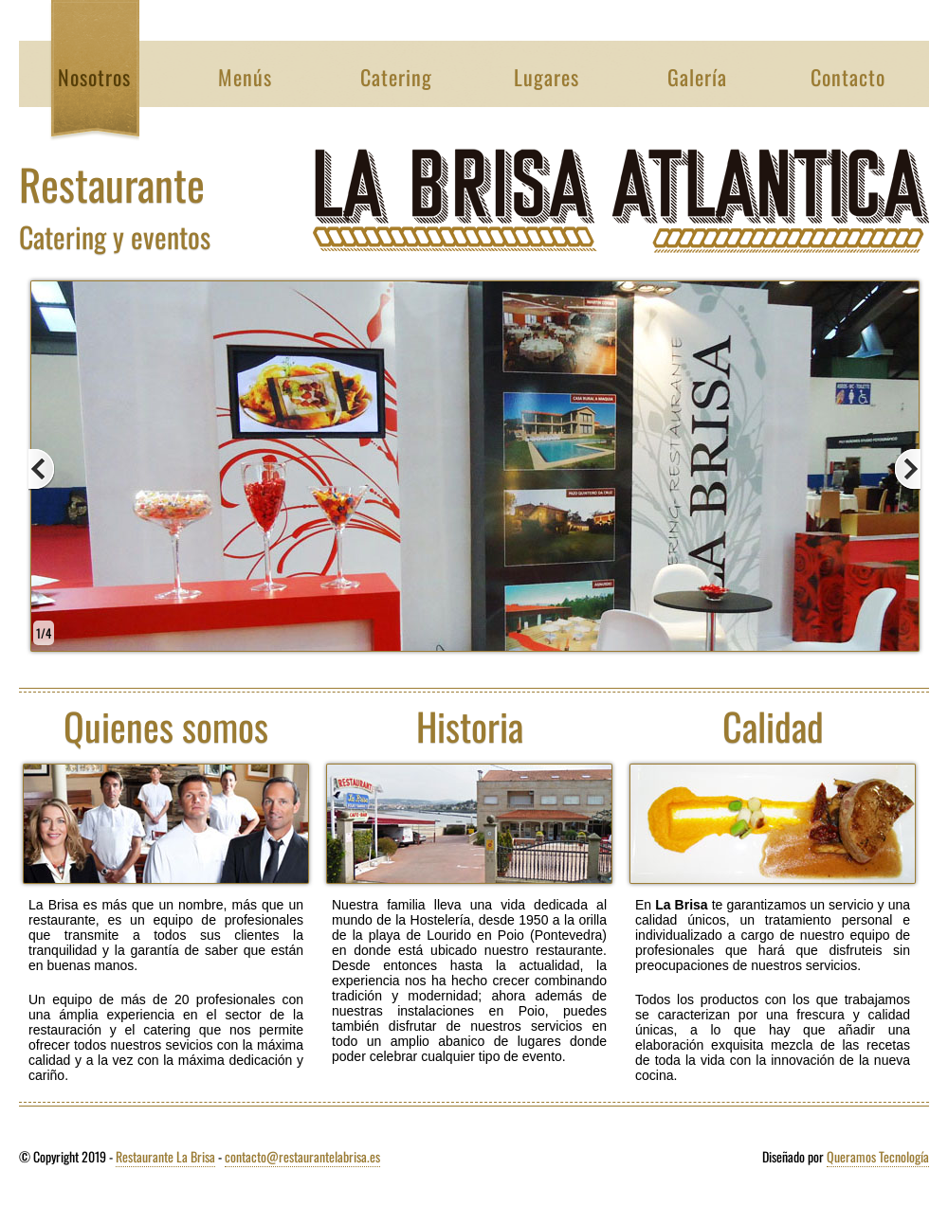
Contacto (848, 77)
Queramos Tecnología (878, 1156)
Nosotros (94, 77)
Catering (396, 77)
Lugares (546, 77)
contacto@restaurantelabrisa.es (302, 1156)
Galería (697, 77)
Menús (245, 77)
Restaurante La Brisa (165, 1156)
